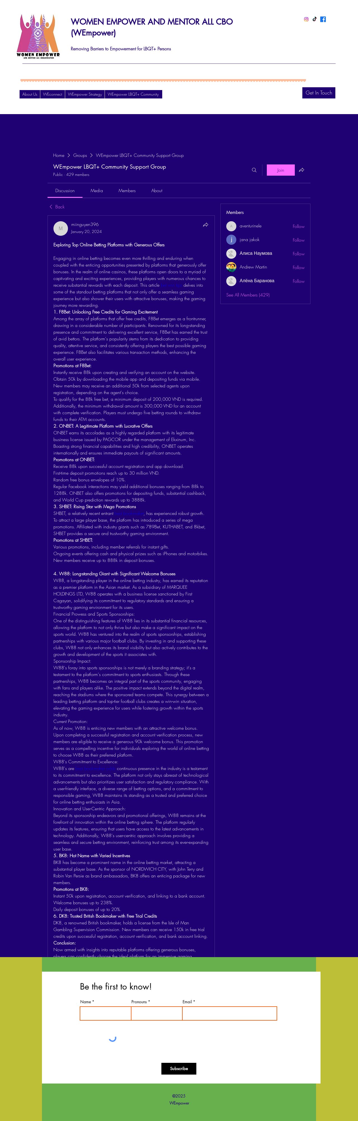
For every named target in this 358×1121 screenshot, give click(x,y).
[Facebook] (323, 19)
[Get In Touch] (318, 92)
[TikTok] (314, 19)
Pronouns (139, 1002)
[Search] (254, 170)
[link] (65, 190)
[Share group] (301, 169)
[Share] (205, 224)
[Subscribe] (178, 1069)
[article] (131, 615)
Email (187, 1002)
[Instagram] (306, 19)
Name (85, 1002)
